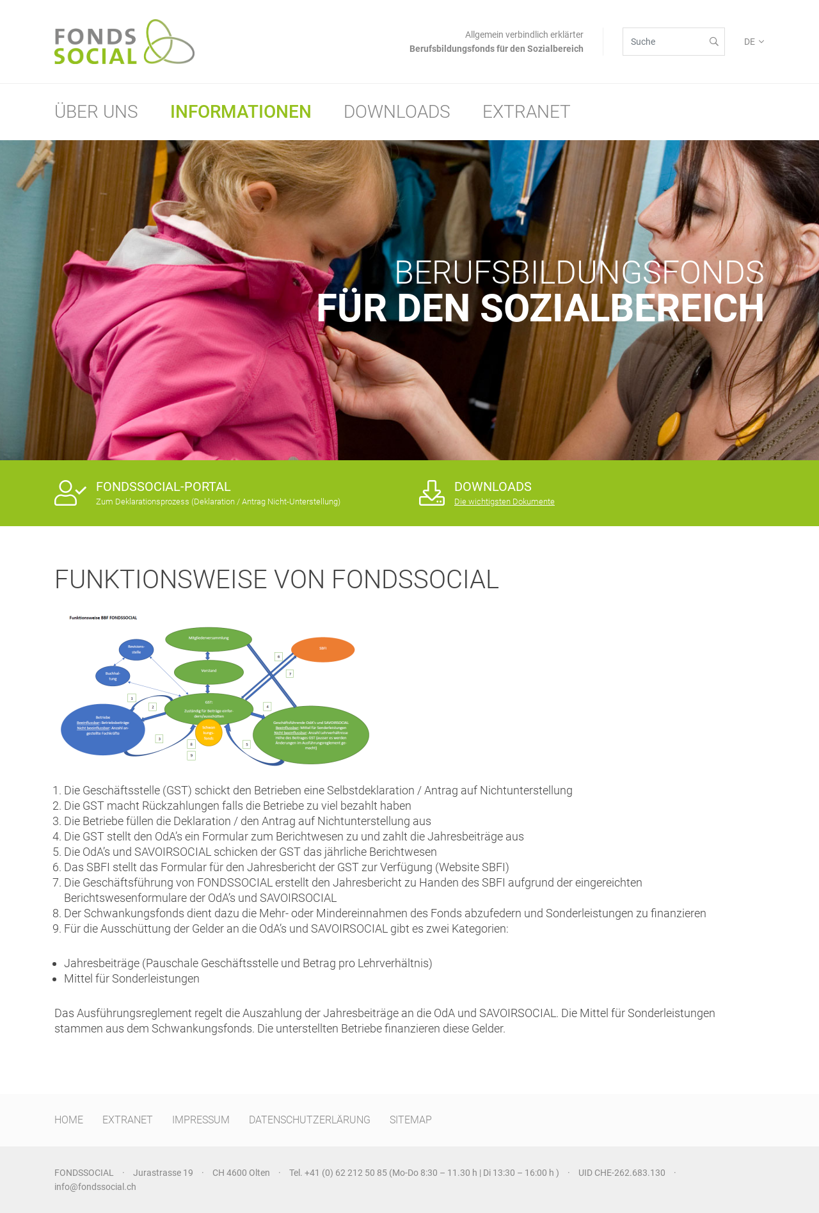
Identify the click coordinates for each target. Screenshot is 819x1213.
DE (749, 41)
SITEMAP (411, 1120)
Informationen (241, 111)
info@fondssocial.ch (95, 1187)
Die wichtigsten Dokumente (504, 501)
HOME (68, 1120)
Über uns (96, 111)
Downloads (397, 111)
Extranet (526, 111)
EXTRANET (127, 1120)
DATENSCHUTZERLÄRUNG (309, 1120)
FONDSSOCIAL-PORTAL (163, 486)
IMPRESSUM (201, 1120)
